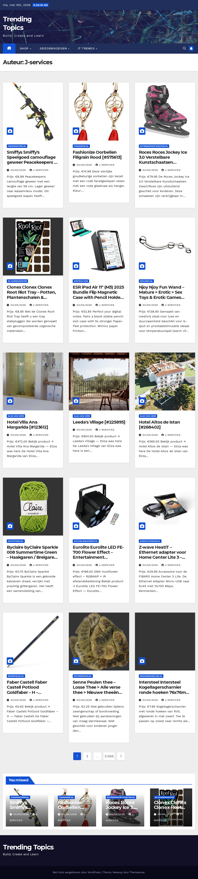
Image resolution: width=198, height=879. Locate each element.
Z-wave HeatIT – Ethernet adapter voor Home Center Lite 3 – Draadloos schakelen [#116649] (162, 557)
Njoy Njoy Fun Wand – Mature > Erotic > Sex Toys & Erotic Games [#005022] (161, 295)
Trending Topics (28, 847)
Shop (25, 48)
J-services (39, 170)
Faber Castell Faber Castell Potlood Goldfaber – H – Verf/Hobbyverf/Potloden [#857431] (32, 692)
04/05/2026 (19, 170)
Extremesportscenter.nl (154, 146)
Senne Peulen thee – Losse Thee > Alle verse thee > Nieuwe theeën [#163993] (96, 690)
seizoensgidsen (54, 48)
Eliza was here (16, 416)
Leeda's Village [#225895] (99, 422)
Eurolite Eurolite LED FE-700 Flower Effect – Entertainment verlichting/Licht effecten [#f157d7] (98, 557)
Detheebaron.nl (83, 676)
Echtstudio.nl (16, 541)
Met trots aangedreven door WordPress (77, 872)
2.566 (109, 756)
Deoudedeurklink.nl (151, 676)
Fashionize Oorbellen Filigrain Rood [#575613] (97, 155)
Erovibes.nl (146, 281)
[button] (184, 48)
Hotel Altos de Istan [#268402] (159, 425)
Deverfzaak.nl (16, 676)
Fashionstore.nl (17, 146)
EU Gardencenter (17, 281)
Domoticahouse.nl (150, 541)
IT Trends (87, 48)
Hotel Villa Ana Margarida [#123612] (27, 425)
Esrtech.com (81, 281)
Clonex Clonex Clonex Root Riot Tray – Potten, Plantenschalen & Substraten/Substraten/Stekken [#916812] (32, 297)
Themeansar (137, 872)
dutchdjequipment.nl (86, 541)
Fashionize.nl (81, 146)
